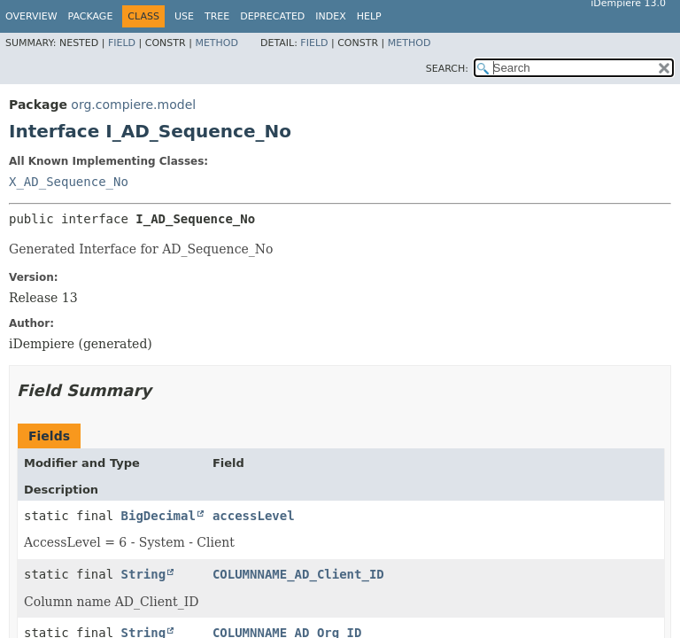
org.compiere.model (133, 104)
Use (184, 16)
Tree (217, 16)
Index (330, 16)
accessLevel (253, 516)
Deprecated (272, 16)
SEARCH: (447, 68)
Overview (31, 16)
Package (90, 16)
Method (216, 43)
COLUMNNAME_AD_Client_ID (298, 574)
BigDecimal (158, 516)
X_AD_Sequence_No (68, 182)
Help (369, 16)
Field (121, 43)
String (143, 574)
